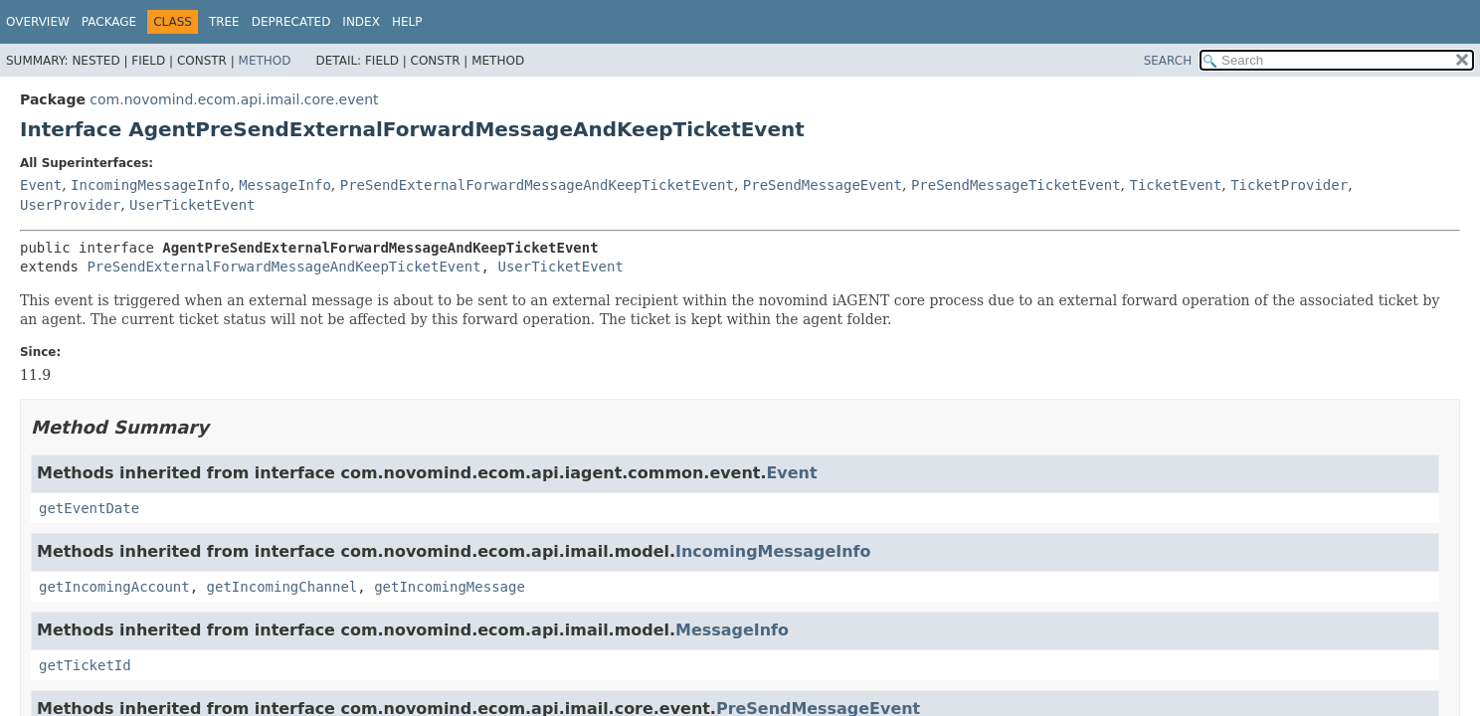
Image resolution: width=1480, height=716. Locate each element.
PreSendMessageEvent (822, 185)
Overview (38, 22)
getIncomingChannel (282, 587)
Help (407, 22)
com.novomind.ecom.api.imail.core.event (234, 99)
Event (41, 185)
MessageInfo (285, 185)
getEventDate (89, 508)
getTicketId (85, 665)
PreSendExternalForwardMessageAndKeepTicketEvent (537, 185)
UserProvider (70, 205)
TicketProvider (1289, 185)
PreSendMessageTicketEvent (1016, 185)
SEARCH (1168, 61)
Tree (224, 22)
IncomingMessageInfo (150, 185)
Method (265, 61)
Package (109, 22)
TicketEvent (1176, 185)
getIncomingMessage (449, 587)
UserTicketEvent (192, 205)
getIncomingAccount (114, 587)
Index (361, 22)
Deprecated (291, 22)
